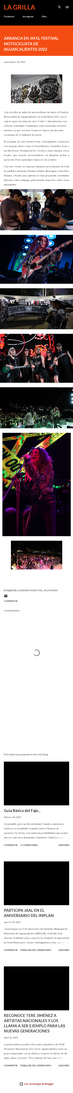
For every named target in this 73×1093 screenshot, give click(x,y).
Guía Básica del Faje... (22, 810)
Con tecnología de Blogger (36, 1083)
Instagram (28, 16)
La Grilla (19, 7)
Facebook (9, 16)
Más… (45, 16)
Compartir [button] (10, 601)
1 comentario (29, 845)
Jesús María (51, 590)
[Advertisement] (36, 719)
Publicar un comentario (35, 950)
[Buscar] (59, 6)
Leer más (64, 845)
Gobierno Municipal (30, 590)
